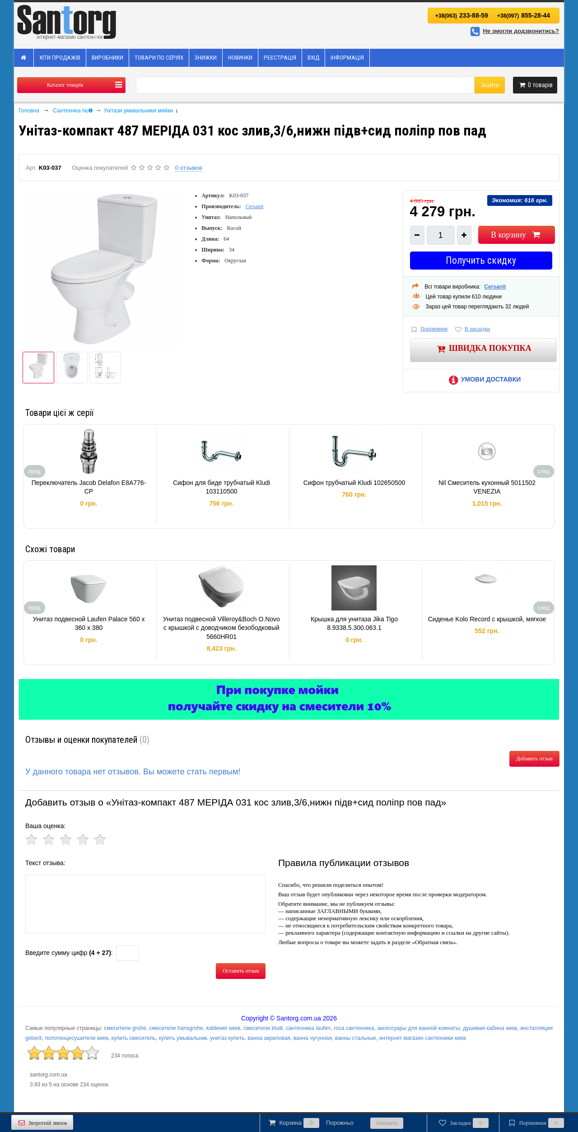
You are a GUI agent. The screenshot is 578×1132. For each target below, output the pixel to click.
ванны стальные (355, 1038)
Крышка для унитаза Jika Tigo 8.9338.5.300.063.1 (354, 623)
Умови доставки (483, 379)
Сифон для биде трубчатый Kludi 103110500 (221, 487)
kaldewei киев (223, 1028)
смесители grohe (125, 1028)
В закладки (472, 329)
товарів (535, 85)
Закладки (463, 1123)
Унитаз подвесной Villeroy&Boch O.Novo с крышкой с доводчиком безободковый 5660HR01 (221, 627)
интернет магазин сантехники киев (422, 1038)
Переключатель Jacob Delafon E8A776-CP (89, 487)
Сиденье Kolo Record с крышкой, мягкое (487, 619)
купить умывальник (182, 1038)
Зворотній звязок (42, 1122)
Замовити (387, 1123)
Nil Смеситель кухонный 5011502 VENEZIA (487, 487)
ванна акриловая (268, 1038)
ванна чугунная (313, 1038)
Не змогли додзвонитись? (513, 31)
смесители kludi (263, 1028)
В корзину (516, 234)
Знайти (489, 85)
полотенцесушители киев (76, 1038)
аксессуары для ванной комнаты (418, 1028)
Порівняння (429, 329)
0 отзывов (188, 167)
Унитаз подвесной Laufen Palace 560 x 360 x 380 (88, 623)
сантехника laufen (308, 1028)
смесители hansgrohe (176, 1028)
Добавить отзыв (534, 758)
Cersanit (254, 206)
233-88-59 (461, 15)
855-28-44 (523, 15)
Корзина (310, 1123)
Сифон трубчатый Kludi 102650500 (354, 482)
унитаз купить (227, 1038)
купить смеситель (134, 1038)
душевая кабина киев (490, 1028)
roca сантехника (354, 1028)
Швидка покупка (483, 348)
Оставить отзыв (241, 971)
